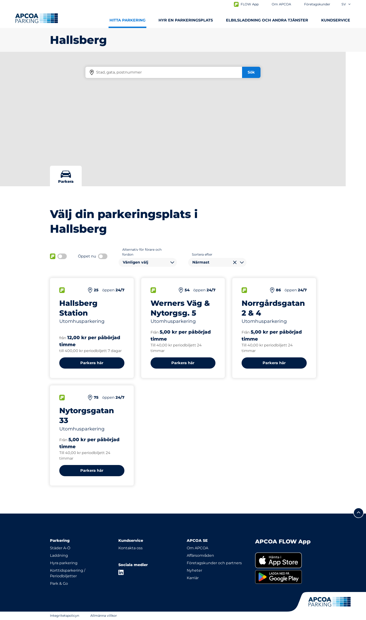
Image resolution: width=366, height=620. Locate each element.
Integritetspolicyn (64, 615)
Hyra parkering (63, 563)
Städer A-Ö (60, 548)
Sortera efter (202, 254)
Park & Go (59, 583)
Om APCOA (197, 548)
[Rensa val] (235, 262)
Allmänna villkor (103, 615)
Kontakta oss (130, 548)
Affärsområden (200, 555)
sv (346, 4)
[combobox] (148, 262)
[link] (285, 560)
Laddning (59, 555)
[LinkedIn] (121, 572)
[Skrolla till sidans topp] (358, 513)
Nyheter (194, 570)
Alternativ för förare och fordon (142, 252)
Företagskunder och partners (214, 563)
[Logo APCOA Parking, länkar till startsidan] (36, 18)
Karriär (193, 578)
